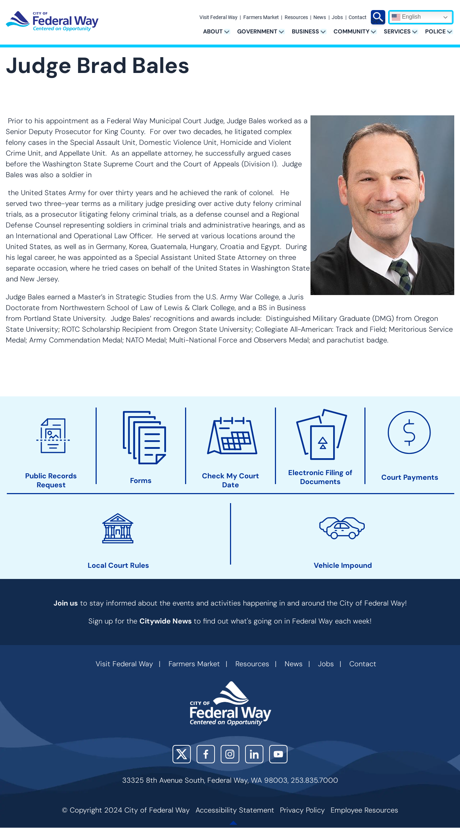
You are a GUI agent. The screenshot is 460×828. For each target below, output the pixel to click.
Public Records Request (51, 481)
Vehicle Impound (343, 565)
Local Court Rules (118, 565)
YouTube (278, 754)
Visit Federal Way (218, 17)
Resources (296, 17)
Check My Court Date (230, 480)
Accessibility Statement (235, 810)
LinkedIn (254, 754)
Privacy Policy (302, 810)
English (406, 17)
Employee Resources (364, 810)
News (319, 17)
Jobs (337, 17)
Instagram (229, 754)
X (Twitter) (181, 754)
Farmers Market (261, 17)
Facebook (205, 754)
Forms (141, 480)
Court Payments (409, 477)
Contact (358, 17)
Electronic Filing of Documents (320, 477)
